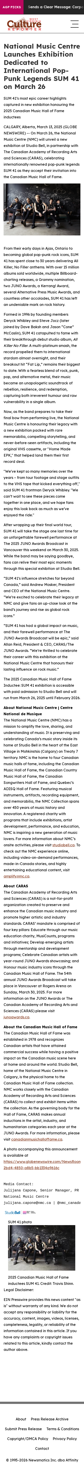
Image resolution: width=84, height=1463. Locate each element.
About (21, 1419)
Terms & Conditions (62, 1429)
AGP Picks (12, 7)
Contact (42, 1448)
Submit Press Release (23, 1429)
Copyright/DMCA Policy (27, 1438)
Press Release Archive (50, 1419)
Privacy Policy (65, 1438)
